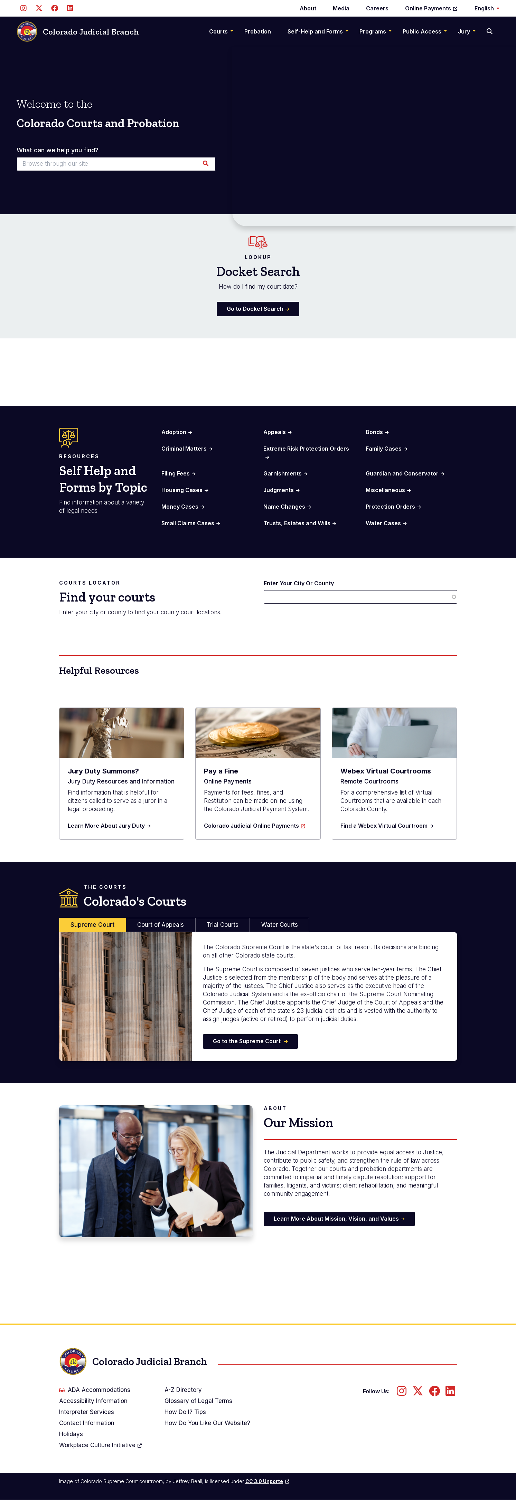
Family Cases (384, 448)
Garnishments (282, 473)
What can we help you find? (57, 150)
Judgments (278, 490)
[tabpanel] (258, 996)
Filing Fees (175, 473)
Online (431, 8)
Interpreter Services (86, 1411)
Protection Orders (390, 506)
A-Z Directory (183, 1389)
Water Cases (383, 523)
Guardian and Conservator (402, 473)
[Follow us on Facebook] (54, 8)
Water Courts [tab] (279, 924)
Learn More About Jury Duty (106, 825)
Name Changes (284, 506)
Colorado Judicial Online (255, 825)
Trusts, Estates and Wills (296, 523)
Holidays (71, 1434)
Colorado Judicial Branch (78, 31)
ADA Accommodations (94, 1389)
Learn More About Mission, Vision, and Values (336, 1218)
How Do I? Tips (185, 1411)
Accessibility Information (93, 1400)
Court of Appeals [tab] (160, 924)
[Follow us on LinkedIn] (70, 8)
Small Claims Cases (187, 523)
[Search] (490, 31)
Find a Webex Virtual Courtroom (384, 825)
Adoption (173, 432)
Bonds (374, 432)
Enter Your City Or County (299, 583)
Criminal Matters (184, 448)
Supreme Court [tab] (92, 924)
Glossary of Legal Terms (198, 1400)
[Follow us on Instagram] (23, 8)
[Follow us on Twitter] (39, 8)
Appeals (274, 432)
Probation (257, 31)
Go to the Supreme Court (247, 1041)
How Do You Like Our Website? (207, 1423)
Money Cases (179, 506)
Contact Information (86, 1423)
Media (341, 8)
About (308, 8)
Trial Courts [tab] (222, 924)
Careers (377, 8)
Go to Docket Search (255, 308)
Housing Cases (182, 490)
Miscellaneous (385, 490)
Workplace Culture (100, 1445)
